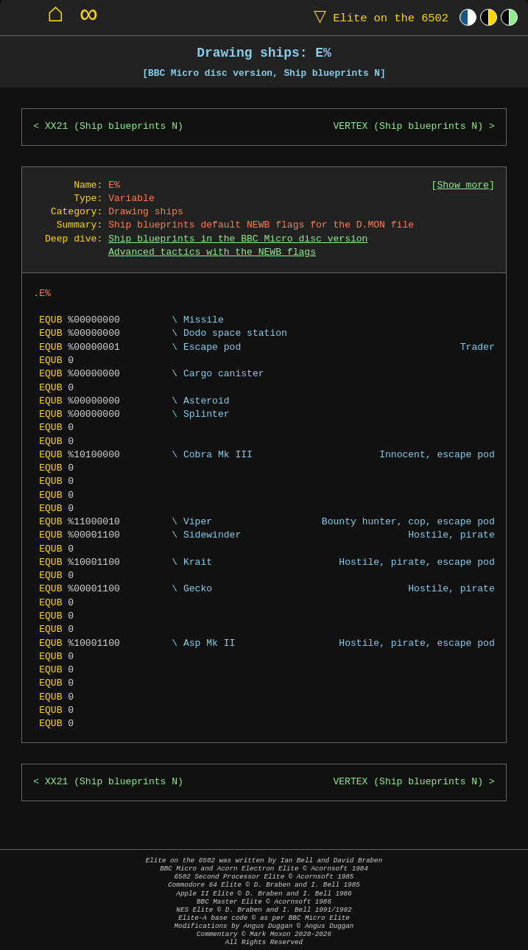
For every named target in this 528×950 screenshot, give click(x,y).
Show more (462, 185)
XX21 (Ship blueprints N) (114, 126)
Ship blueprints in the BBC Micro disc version (237, 239)
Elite (377, 17)
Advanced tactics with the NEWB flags (212, 252)
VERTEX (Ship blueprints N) (408, 126)
